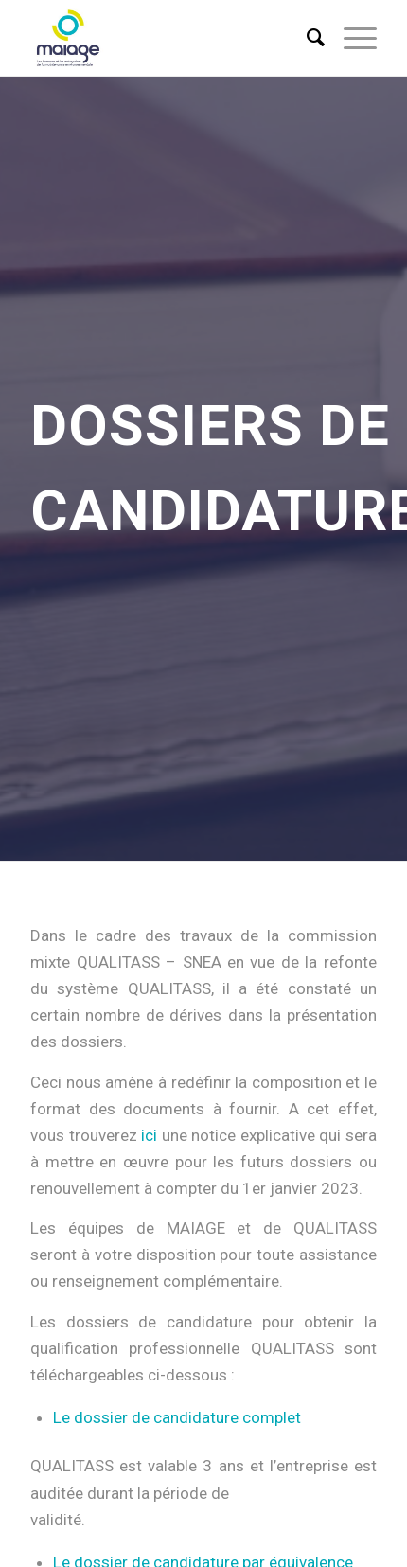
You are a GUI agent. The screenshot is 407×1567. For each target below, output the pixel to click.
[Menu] (351, 38)
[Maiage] (168, 38)
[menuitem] (306, 38)
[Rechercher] (306, 38)
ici (149, 1135)
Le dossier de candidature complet (177, 1417)
